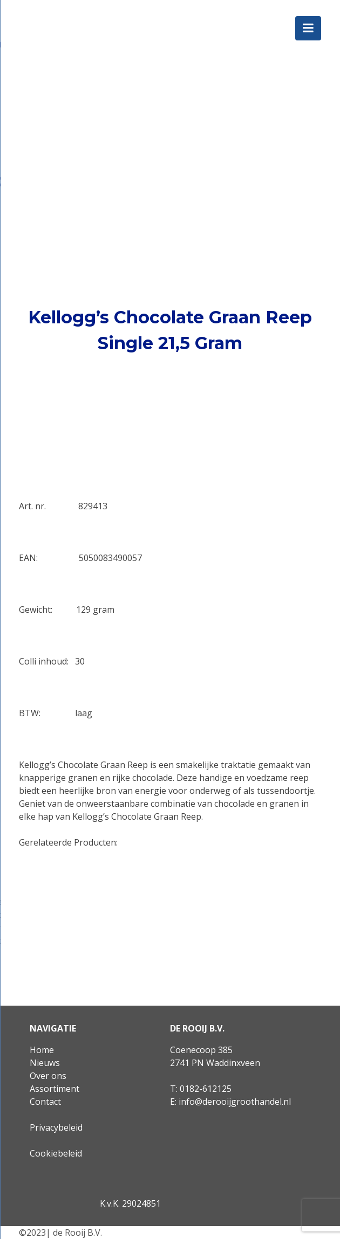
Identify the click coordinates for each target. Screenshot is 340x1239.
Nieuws (45, 1063)
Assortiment (54, 1089)
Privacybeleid (56, 1127)
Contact (45, 1102)
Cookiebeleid (56, 1153)
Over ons (48, 1076)
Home (42, 1050)
